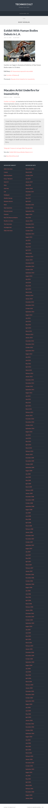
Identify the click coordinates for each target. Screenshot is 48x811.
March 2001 (29, 785)
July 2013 (28, 318)
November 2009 (30, 461)
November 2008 (30, 500)
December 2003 (30, 691)
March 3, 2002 (8, 97)
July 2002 (28, 740)
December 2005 (30, 613)
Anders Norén (36, 807)
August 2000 (29, 795)
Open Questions (8, 208)
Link (5, 191)
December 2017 (30, 191)
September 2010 (30, 428)
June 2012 (28, 360)
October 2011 (29, 386)
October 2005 (29, 620)
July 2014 (28, 279)
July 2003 (28, 707)
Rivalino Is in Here (8, 221)
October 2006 (29, 581)
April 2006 (28, 600)
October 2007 (29, 542)
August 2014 (29, 276)
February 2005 (29, 646)
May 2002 (28, 746)
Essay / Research (8, 178)
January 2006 (29, 610)
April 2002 (28, 749)
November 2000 (30, 792)
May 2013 (28, 324)
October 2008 (29, 503)
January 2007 (29, 571)
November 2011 (30, 383)
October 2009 (29, 464)
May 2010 (28, 441)
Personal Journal (8, 211)
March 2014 (29, 292)
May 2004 (28, 675)
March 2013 (29, 331)
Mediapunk (6, 195)
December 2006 (30, 574)
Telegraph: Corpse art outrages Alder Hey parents (19, 148)
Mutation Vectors (8, 201)
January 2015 (29, 260)
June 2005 (28, 633)
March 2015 (29, 253)
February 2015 (29, 256)
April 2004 (28, 678)
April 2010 (28, 444)
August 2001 (29, 772)
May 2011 (28, 402)
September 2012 (30, 350)
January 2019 (29, 182)
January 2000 (29, 798)
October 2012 (29, 347)
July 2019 (28, 178)
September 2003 (30, 701)
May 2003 (28, 714)
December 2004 (30, 652)
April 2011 (28, 406)
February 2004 (29, 685)
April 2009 (28, 483)
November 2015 (30, 227)
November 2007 (30, 539)
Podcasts (6, 214)
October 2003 (29, 698)
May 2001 (28, 779)
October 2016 (29, 208)
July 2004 (28, 668)
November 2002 (30, 727)
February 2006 (29, 607)
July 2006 (28, 590)
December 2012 (30, 341)
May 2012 (28, 363)
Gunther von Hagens (10, 101)
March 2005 (29, 642)
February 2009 (29, 490)
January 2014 (29, 299)
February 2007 (29, 568)
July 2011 (28, 396)
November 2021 (30, 169)
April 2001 (28, 782)
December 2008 (30, 496)
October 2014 (29, 269)
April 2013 (28, 328)
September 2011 (30, 389)
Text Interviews (8, 224)
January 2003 (29, 720)
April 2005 (28, 639)
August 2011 (29, 393)
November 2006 (30, 578)
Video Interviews (8, 230)
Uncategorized (7, 227)
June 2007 (28, 555)
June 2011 (28, 399)
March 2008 (29, 526)
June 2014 (28, 282)
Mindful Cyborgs (8, 198)
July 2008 (28, 513)
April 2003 (28, 717)
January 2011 (29, 415)
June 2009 (28, 477)
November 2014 (30, 266)
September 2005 (30, 623)
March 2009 (29, 487)
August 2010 (29, 431)
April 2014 (28, 289)
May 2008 (28, 519)
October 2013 (29, 308)
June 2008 (28, 516)
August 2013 (29, 315)
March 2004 (29, 681)
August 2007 (29, 548)
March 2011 (29, 409)
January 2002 (29, 759)
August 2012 (29, 354)
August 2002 (29, 736)
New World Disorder (12, 156)
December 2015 (30, 224)
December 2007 (30, 535)
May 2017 (28, 198)
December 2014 (30, 263)
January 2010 (29, 454)
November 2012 (30, 344)
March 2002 (29, 753)
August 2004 (29, 665)
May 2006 (28, 597)
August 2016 (29, 214)
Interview (6, 188)
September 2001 (30, 769)
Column (6, 172)
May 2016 (28, 217)
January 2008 (29, 532)
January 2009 (29, 493)
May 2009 (28, 480)
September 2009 (30, 467)
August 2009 (29, 470)
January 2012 (29, 376)
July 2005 (28, 629)
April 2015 (28, 250)
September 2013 (30, 311)
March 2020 (29, 172)
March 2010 (29, 448)
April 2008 (28, 522)
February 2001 (29, 788)
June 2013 (28, 321)
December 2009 (30, 457)
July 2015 (28, 240)
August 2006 (29, 587)
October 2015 (29, 230)
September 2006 (30, 584)
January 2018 (29, 188)
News (5, 204)
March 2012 (29, 370)
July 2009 (28, 474)
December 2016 (30, 204)
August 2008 (29, 509)
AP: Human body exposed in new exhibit (23, 71)
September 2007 (30, 545)
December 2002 (30, 723)
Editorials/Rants (8, 175)
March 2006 (29, 603)
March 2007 (29, 565)
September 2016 (30, 211)
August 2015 (29, 237)
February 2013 (29, 334)
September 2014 (30, 272)
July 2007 (28, 551)
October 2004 (29, 659)
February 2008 (29, 529)
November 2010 (30, 422)
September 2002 (30, 733)
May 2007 (28, 558)
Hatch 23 (6, 182)
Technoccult (24, 4)
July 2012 (28, 357)
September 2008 (30, 506)
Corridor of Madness (12, 75)
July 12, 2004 (7, 37)
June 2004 (28, 672)
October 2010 (29, 425)
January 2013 (29, 337)
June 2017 (28, 195)
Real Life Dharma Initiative (11, 217)
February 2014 (29, 295)
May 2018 (28, 185)
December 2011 (30, 380)
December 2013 (30, 302)
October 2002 (29, 730)
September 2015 (30, 234)
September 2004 (30, 662)
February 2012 (29, 373)
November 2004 (30, 655)
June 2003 (28, 710)
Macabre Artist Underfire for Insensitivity (24, 79)
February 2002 (29, 756)
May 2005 (28, 636)
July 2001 (28, 775)
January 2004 (29, 688)
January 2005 (29, 649)
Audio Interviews (8, 169)
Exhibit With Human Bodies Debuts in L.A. (22, 32)
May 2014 (28, 286)
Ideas (5, 185)
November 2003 (30, 694)
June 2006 (28, 594)
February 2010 (29, 451)
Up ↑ (43, 807)
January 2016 (29, 221)
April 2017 (28, 201)
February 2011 (29, 412)
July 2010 (28, 435)
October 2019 (29, 175)
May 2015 (28, 247)
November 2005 (30, 616)
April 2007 (28, 561)
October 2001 (29, 766)
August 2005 (29, 626)
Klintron (16, 37)
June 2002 (28, 743)
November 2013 (30, 305)
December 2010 (30, 419)
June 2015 (28, 243)
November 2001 (30, 762)
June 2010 (28, 438)
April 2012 (28, 367)
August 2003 (29, 704)
